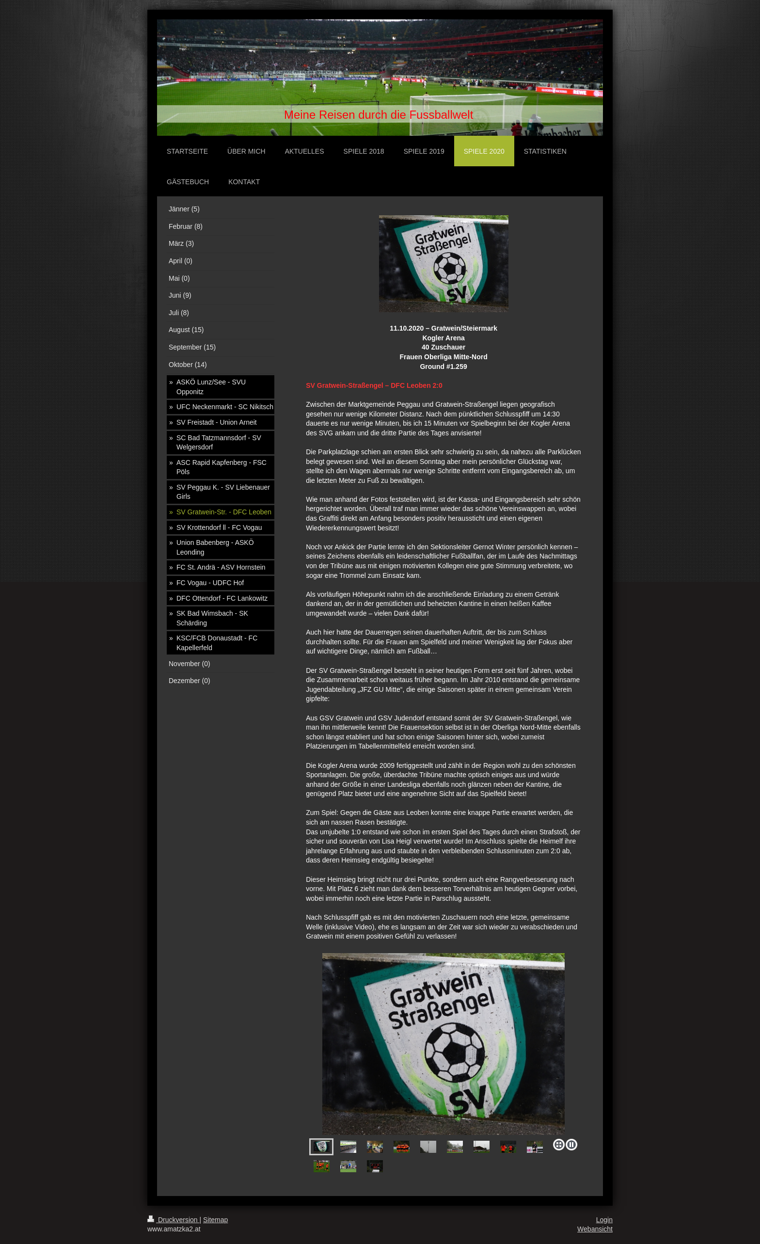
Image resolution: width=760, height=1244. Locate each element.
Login (604, 1220)
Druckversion (173, 1220)
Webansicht (595, 1229)
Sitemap (215, 1220)
